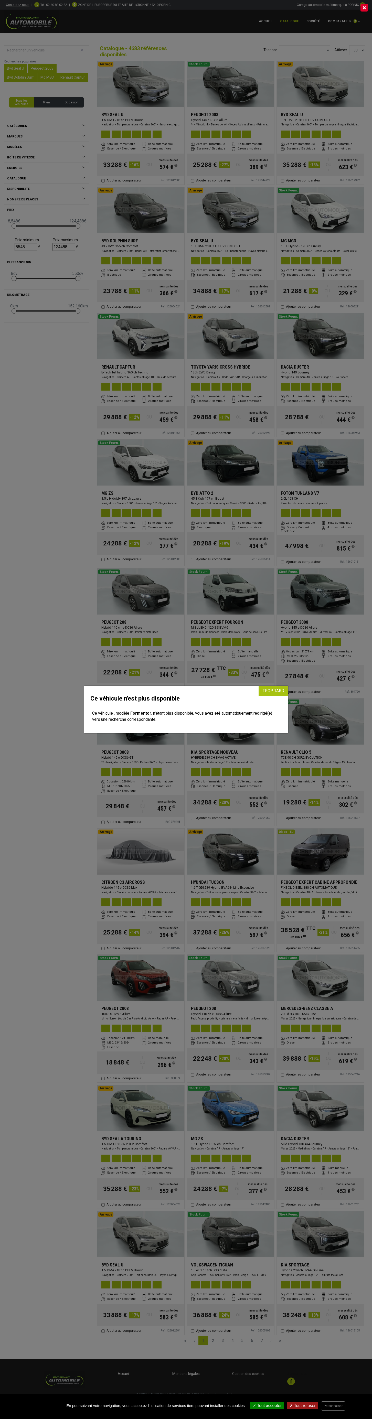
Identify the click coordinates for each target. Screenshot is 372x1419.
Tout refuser (303, 1405)
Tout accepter (267, 1405)
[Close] (364, 8)
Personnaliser (333, 1406)
